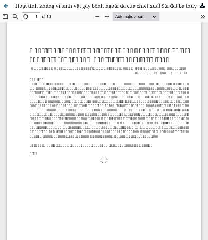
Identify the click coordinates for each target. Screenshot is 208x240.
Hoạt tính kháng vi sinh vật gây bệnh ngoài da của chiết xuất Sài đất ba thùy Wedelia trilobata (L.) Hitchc (111, 5)
